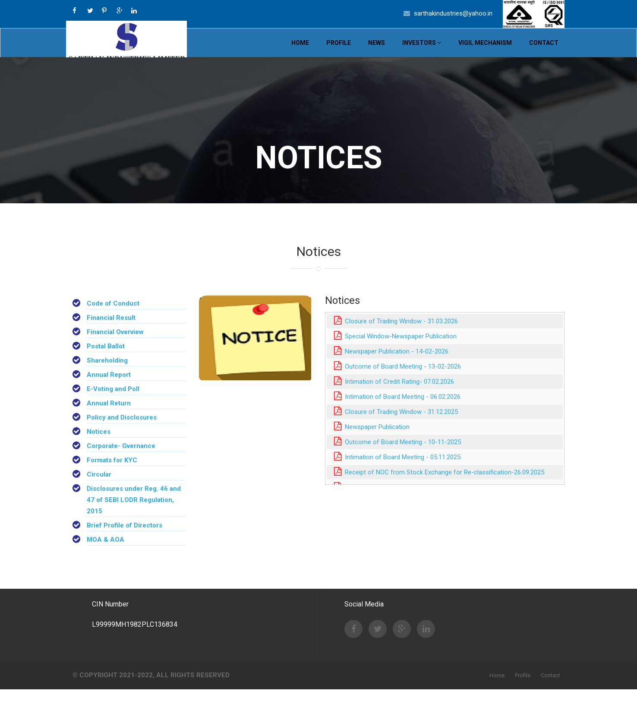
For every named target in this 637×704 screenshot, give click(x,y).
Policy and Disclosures (122, 432)
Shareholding (107, 375)
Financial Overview (115, 346)
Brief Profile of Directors (124, 540)
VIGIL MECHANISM (485, 50)
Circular (99, 489)
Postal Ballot (106, 361)
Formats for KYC (112, 475)
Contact (543, 50)
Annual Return (109, 418)
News (376, 50)
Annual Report (109, 389)
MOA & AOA (105, 554)
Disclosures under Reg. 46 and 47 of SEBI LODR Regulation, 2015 (134, 514)
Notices (98, 446)
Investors (421, 50)
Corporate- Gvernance (121, 460)
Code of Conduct (113, 318)
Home (300, 50)
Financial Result (111, 332)
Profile (338, 50)
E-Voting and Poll (113, 403)
